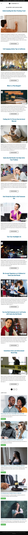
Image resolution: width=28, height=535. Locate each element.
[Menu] (1, 3)
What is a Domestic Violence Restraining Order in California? (13, 519)
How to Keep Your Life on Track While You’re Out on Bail (12, 413)
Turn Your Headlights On (14, 237)
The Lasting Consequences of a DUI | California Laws (12, 439)
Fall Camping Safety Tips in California (14, 49)
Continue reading (14, 43)
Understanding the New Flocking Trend (14, 11)
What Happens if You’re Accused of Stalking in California (12, 465)
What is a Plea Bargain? (14, 86)
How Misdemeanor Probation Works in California (11, 493)
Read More (3, 418)
